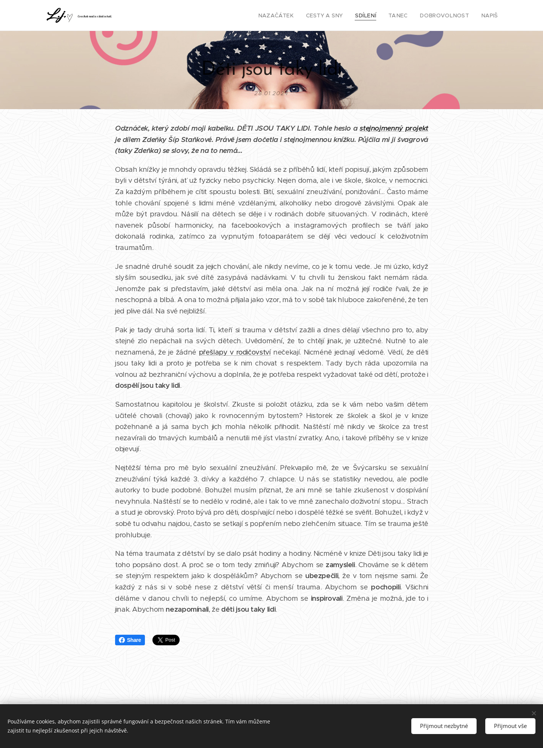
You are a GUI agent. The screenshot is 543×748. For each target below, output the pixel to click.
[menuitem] (293, 15)
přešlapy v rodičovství (234, 352)
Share (130, 640)
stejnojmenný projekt (394, 128)
